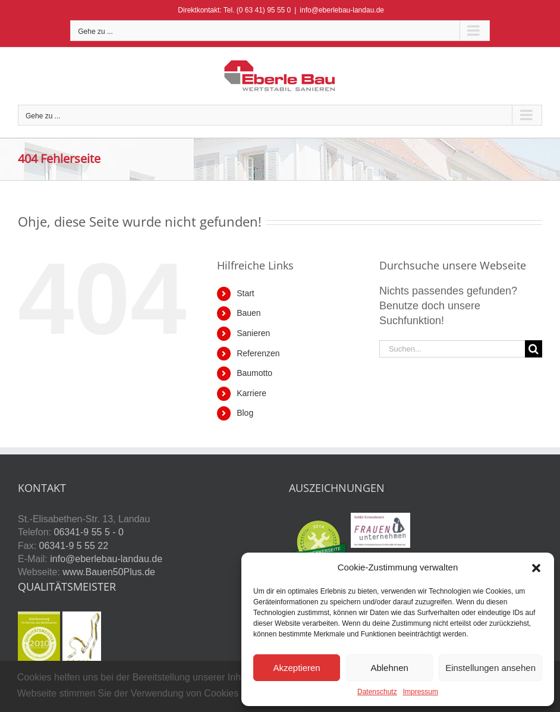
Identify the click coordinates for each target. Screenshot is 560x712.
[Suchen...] (452, 348)
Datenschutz (377, 692)
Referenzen (258, 353)
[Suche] (533, 348)
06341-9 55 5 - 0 (88, 532)
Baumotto (254, 373)
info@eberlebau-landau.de (342, 10)
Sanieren (253, 333)
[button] (536, 568)
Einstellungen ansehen (490, 668)
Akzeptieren (296, 668)
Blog (245, 413)
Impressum (420, 692)
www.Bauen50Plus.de (108, 572)
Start (245, 293)
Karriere (251, 393)
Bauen (248, 313)
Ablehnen (389, 668)
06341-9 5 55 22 (74, 546)
